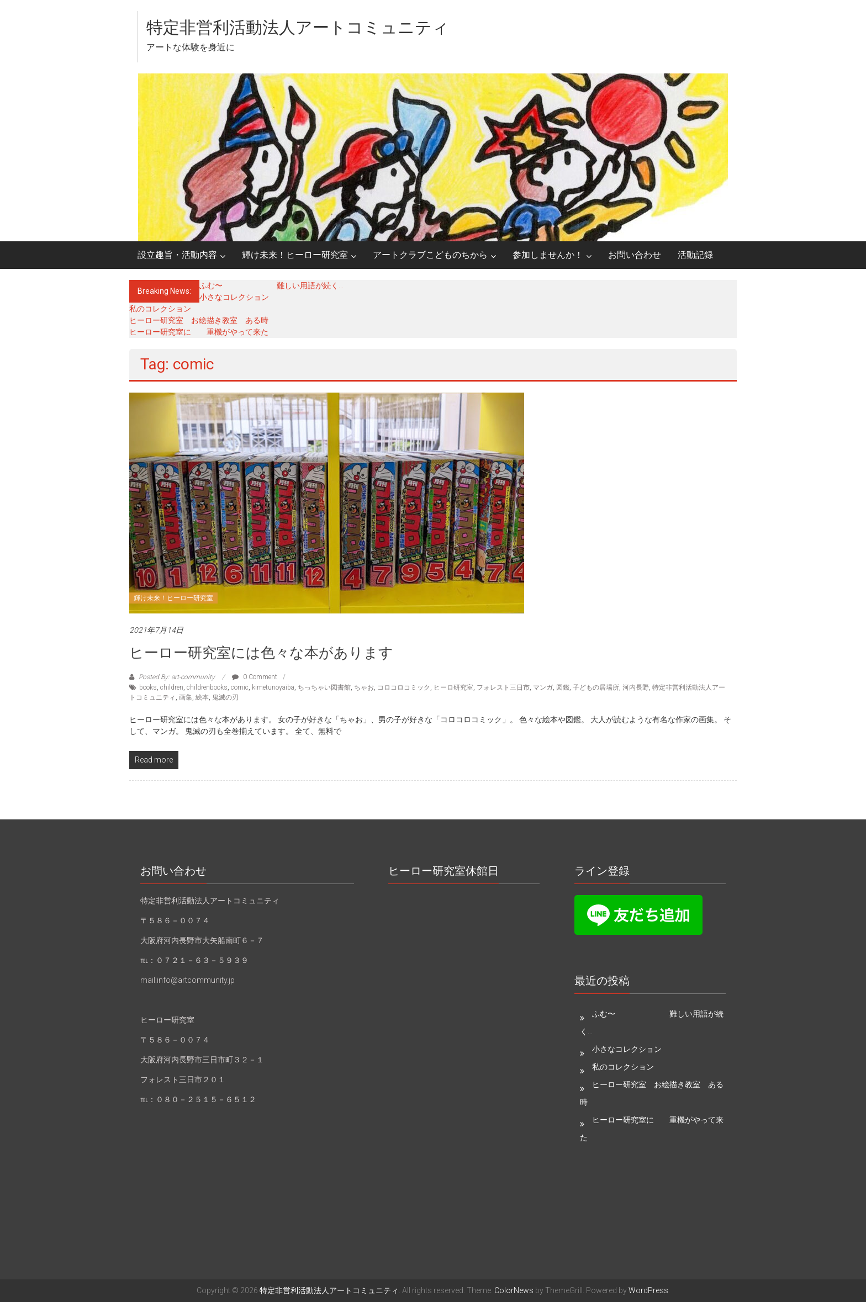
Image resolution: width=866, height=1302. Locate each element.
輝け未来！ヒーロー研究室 (295, 255)
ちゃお (364, 687)
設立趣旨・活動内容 (177, 255)
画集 (185, 697)
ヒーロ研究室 (453, 687)
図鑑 (562, 687)
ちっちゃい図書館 (324, 687)
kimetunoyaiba (273, 687)
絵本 (202, 697)
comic (240, 687)
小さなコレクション (234, 297)
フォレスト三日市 (503, 687)
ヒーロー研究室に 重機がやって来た (198, 331)
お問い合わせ (634, 255)
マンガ (543, 687)
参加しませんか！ (548, 255)
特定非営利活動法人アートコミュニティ (297, 27)
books (148, 687)
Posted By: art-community (176, 677)
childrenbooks (207, 687)
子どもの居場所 (596, 687)
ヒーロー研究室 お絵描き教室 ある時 (198, 320)
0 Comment (254, 677)
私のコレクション (160, 308)
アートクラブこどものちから (430, 255)
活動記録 (695, 255)
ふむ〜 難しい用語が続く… (271, 285)
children (171, 687)
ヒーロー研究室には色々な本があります (261, 652)
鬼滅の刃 (225, 697)
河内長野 (635, 687)
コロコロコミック (403, 687)
